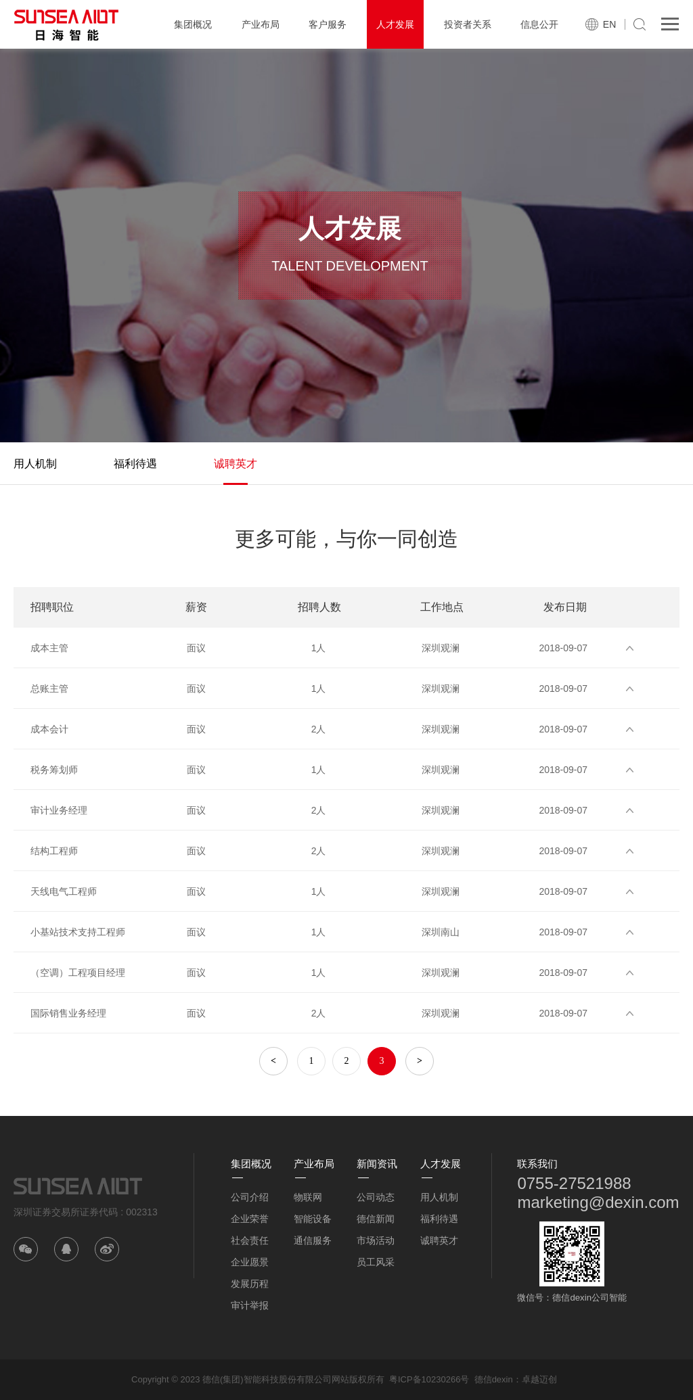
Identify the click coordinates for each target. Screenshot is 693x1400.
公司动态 (376, 1197)
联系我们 (537, 1163)
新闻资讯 (377, 1163)
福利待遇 (135, 463)
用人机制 (35, 463)
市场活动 (376, 1240)
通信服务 (313, 1240)
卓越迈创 (539, 1379)
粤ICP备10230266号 (429, 1379)
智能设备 (313, 1218)
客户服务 (327, 24)
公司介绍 (250, 1197)
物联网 (308, 1197)
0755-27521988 (574, 1183)
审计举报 (250, 1305)
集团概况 (193, 24)
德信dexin (493, 1379)
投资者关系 (467, 24)
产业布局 (261, 24)
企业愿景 (250, 1262)
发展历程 (250, 1283)
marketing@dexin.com (598, 1202)
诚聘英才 (235, 463)
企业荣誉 (250, 1218)
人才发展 (395, 24)
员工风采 (376, 1262)
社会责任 (250, 1240)
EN (609, 24)
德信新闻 (376, 1218)
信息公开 (539, 24)
